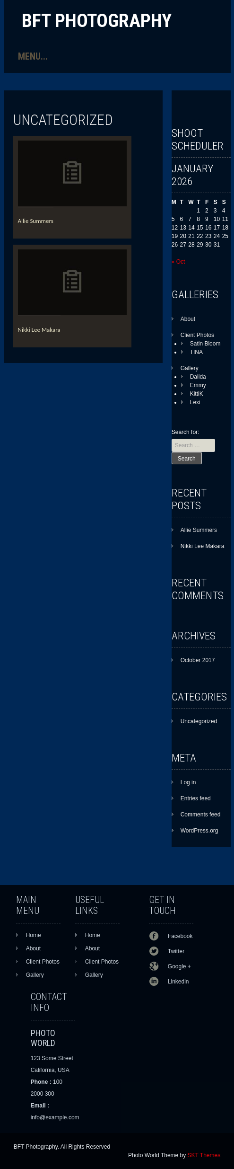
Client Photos (197, 335)
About (188, 319)
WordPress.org (199, 830)
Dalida (198, 376)
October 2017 (198, 660)
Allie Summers (35, 220)
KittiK (196, 393)
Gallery (190, 368)
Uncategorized (199, 721)
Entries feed (196, 798)
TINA (196, 352)
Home (33, 935)
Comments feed (201, 814)
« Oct (178, 261)
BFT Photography (97, 20)
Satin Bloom (205, 343)
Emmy (198, 385)
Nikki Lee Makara (39, 329)
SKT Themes (204, 1155)
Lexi (195, 402)
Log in (188, 782)
